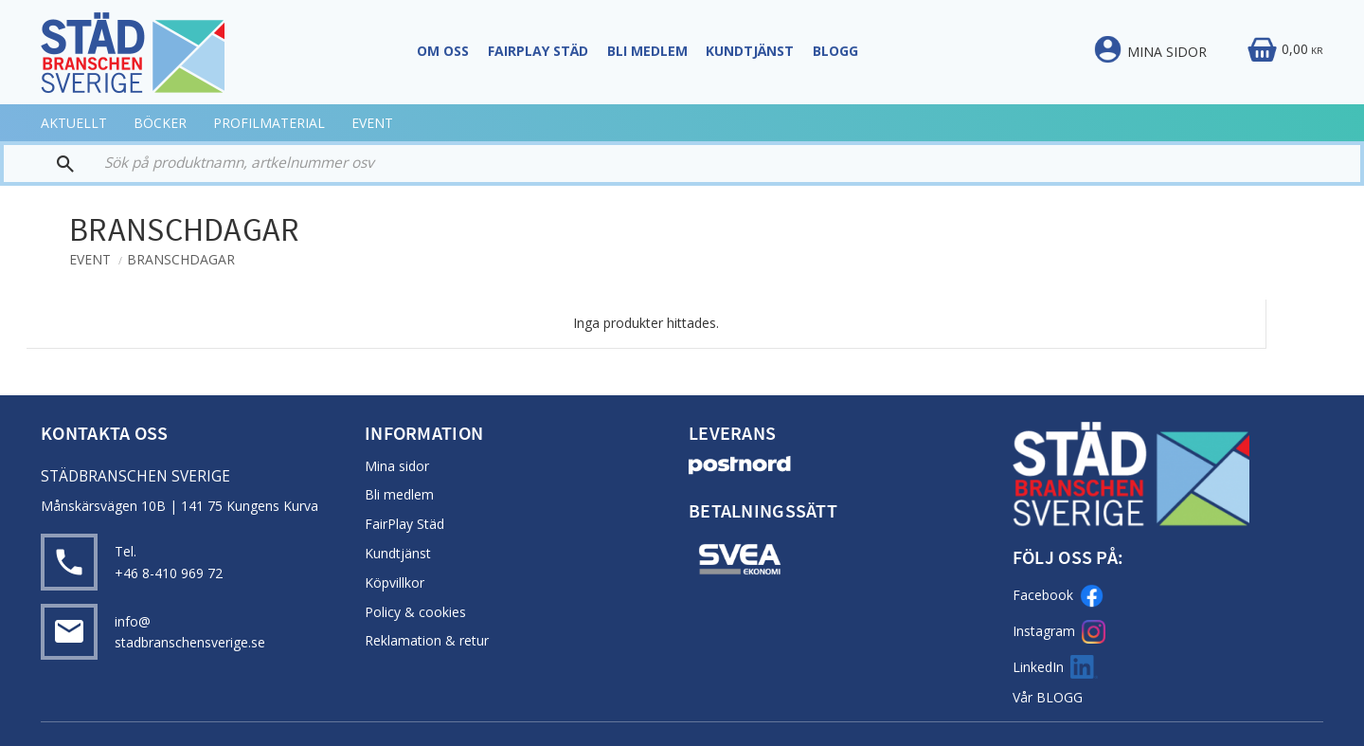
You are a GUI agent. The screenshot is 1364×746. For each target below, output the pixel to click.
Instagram (1059, 632)
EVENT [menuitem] (372, 123)
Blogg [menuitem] (835, 51)
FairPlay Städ (404, 524)
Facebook (1058, 596)
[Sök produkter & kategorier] (712, 163)
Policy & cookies (415, 612)
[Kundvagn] (1284, 50)
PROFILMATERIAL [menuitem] (269, 123)
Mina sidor (397, 466)
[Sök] (47, 163)
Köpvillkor (394, 582)
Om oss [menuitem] (443, 51)
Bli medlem (399, 494)
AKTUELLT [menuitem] (74, 123)
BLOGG (1059, 697)
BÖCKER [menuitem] (160, 123)
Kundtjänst (398, 553)
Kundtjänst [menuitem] (750, 51)
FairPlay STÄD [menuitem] (538, 51)
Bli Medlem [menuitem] (647, 51)
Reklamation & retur (427, 640)
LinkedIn (1055, 667)
